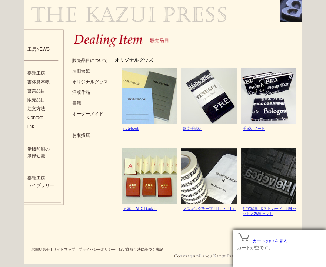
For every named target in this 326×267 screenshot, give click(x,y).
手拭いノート (254, 128)
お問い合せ (40, 249)
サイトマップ (64, 249)
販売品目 (36, 99)
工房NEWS (38, 49)
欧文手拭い (192, 128)
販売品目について (90, 60)
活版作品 (81, 92)
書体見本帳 (38, 82)
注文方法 (36, 108)
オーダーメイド (87, 114)
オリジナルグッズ (90, 82)
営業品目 (36, 90)
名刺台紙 (81, 71)
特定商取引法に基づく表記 (141, 249)
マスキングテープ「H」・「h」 (209, 209)
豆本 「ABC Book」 (140, 209)
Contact (35, 117)
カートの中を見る (270, 241)
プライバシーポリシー (97, 249)
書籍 (76, 103)
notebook (131, 128)
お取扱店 (81, 135)
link (30, 126)
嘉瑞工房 (36, 73)
